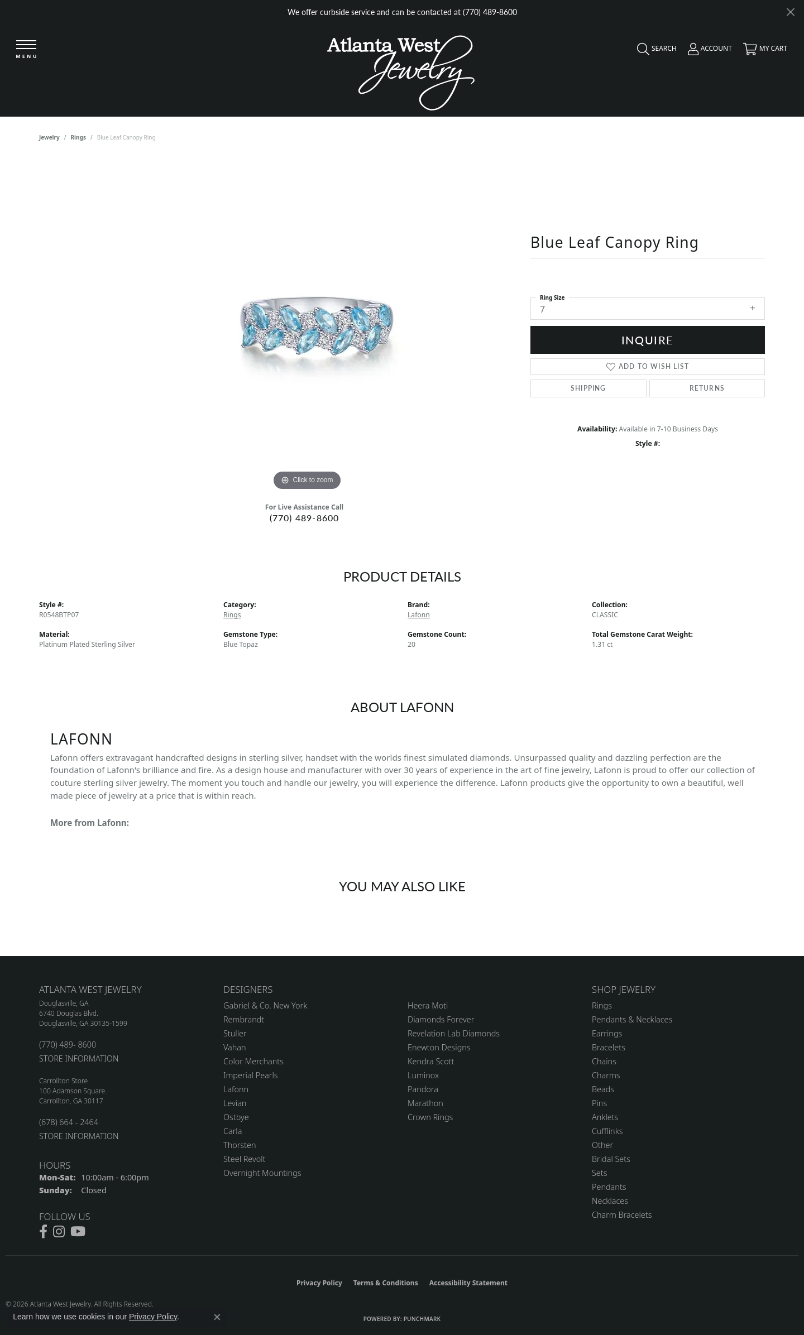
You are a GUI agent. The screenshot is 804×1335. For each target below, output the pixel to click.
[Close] (790, 12)
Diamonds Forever (441, 1019)
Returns (707, 388)
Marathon (425, 1103)
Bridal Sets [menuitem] (611, 1159)
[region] (307, 326)
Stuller (235, 1033)
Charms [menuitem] (606, 1075)
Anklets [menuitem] (605, 1117)
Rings (78, 137)
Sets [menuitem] (599, 1173)
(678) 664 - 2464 (68, 1122)
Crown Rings (430, 1117)
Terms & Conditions (385, 1283)
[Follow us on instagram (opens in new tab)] (59, 1231)
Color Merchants (253, 1061)
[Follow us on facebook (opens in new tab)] (43, 1231)
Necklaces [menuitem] (610, 1200)
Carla (232, 1131)
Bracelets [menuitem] (608, 1047)
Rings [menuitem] (602, 1005)
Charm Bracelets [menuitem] (622, 1214)
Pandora (423, 1089)
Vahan (234, 1047)
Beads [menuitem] (603, 1089)
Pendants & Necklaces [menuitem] (632, 1019)
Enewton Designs (439, 1047)
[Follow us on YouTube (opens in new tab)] (77, 1231)
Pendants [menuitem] (609, 1187)
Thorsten (239, 1145)
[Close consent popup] (217, 1317)
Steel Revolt (244, 1159)
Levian (234, 1103)
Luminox (423, 1075)
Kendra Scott (431, 1061)
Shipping (588, 388)
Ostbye (236, 1117)
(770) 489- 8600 (67, 1044)
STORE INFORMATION (78, 1058)
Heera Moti (428, 1005)
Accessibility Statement (468, 1283)
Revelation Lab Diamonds (454, 1033)
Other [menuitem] (602, 1145)
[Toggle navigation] (26, 49)
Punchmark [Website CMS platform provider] (422, 1319)
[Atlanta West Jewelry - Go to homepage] (401, 70)
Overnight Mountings (262, 1173)
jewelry (49, 137)
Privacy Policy (319, 1283)
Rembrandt (243, 1019)
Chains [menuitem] (604, 1061)
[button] (654, 51)
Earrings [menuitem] (607, 1033)
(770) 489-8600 (304, 517)
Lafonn (419, 615)
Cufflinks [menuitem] (607, 1131)
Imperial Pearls (250, 1075)
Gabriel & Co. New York (265, 1005)
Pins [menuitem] (599, 1103)
